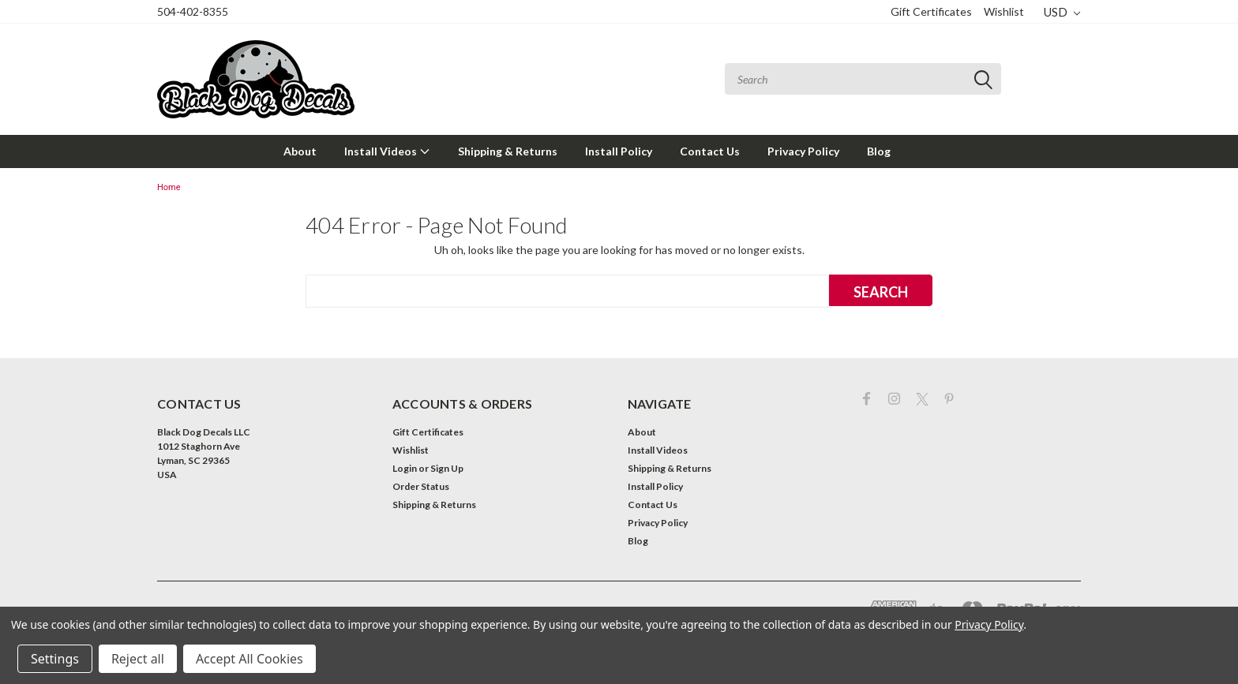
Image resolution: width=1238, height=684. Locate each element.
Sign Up (446, 468)
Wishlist (1004, 11)
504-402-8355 (192, 11)
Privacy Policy (803, 151)
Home (169, 187)
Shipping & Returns (507, 151)
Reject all (137, 658)
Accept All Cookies (249, 658)
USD (1062, 12)
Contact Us (710, 151)
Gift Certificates (931, 11)
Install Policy (618, 151)
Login (404, 468)
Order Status (420, 486)
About (300, 151)
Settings (55, 658)
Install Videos (387, 151)
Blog (879, 151)
